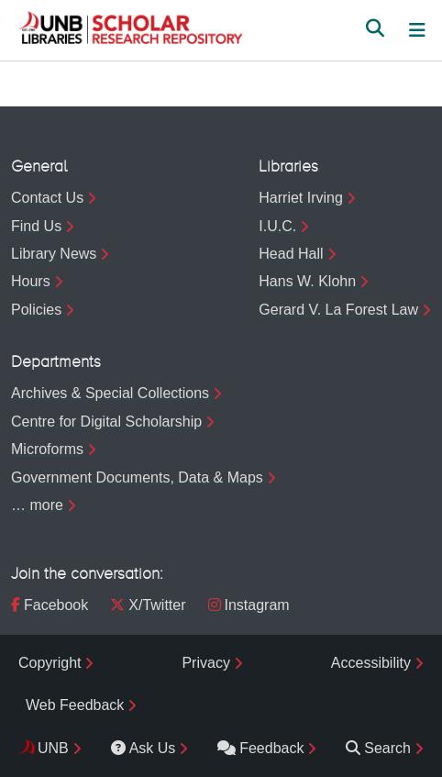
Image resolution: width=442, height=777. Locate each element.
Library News (53, 253)
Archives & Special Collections (110, 393)
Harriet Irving (301, 197)
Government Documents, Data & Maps (137, 477)
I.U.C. (277, 226)
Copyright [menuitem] (49, 663)
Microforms (47, 449)
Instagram (249, 605)
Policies (36, 309)
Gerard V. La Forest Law (338, 309)
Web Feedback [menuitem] (75, 705)
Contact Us (47, 197)
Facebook (49, 605)
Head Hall (291, 253)
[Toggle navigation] (417, 30)
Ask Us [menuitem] (143, 748)
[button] (130, 30)
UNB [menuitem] (53, 748)
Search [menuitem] (378, 748)
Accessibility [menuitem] (371, 663)
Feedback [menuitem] (260, 748)
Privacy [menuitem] (205, 663)
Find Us (36, 226)
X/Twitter (147, 605)
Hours (30, 281)
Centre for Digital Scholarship (106, 421)
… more (37, 505)
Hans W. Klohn (307, 281)
